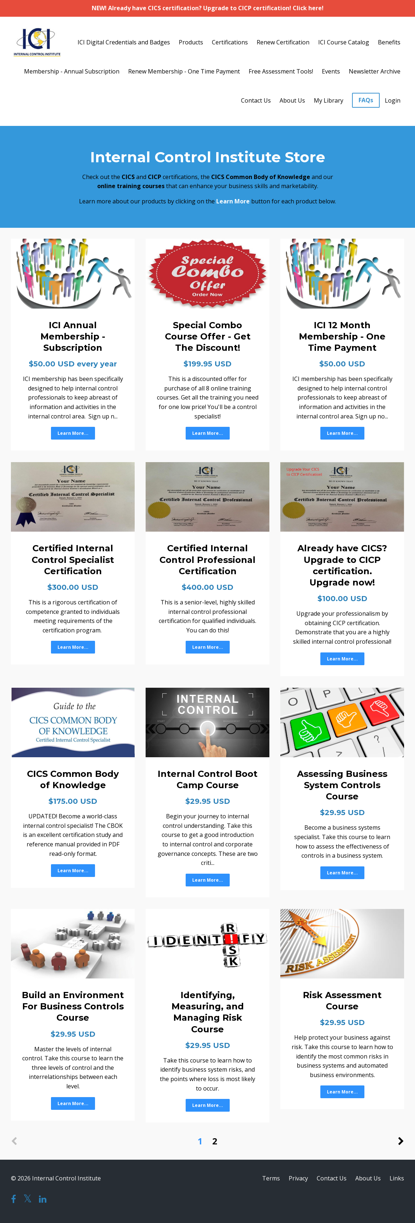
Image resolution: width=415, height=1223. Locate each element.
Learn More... (73, 433)
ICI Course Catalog (343, 42)
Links (397, 1178)
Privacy (298, 1178)
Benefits (389, 42)
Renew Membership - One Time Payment (184, 71)
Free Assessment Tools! (281, 71)
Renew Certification (283, 42)
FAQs (366, 100)
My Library (328, 100)
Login (392, 100)
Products (191, 42)
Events (331, 71)
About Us (292, 100)
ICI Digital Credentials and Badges (124, 42)
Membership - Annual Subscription (71, 71)
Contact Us (256, 100)
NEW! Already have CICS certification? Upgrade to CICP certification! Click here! (208, 8)
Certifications (230, 42)
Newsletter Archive (374, 71)
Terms (271, 1178)
